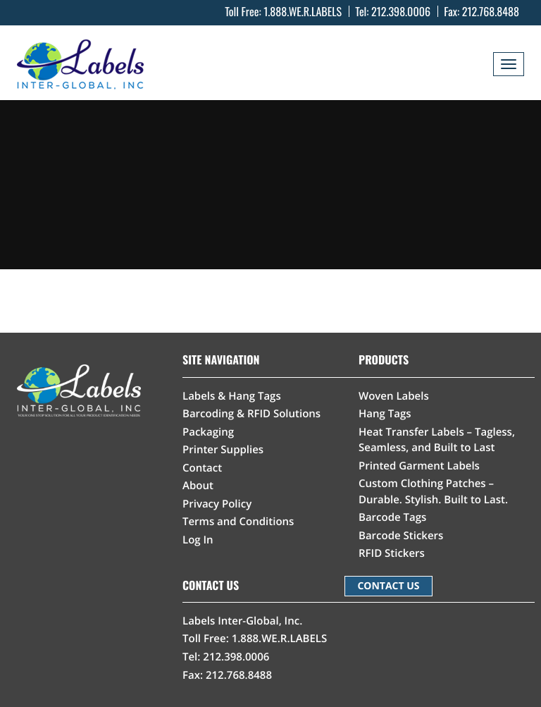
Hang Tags (385, 414)
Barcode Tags (392, 517)
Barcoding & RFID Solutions (251, 414)
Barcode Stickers (401, 536)
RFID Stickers (392, 553)
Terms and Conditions (238, 522)
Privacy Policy (216, 504)
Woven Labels (394, 396)
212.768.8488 (490, 11)
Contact (202, 468)
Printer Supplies (222, 450)
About (197, 486)
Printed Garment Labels (419, 466)
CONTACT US (388, 586)
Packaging (208, 432)
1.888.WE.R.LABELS (302, 11)
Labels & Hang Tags (231, 396)
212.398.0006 (400, 11)
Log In (197, 540)
